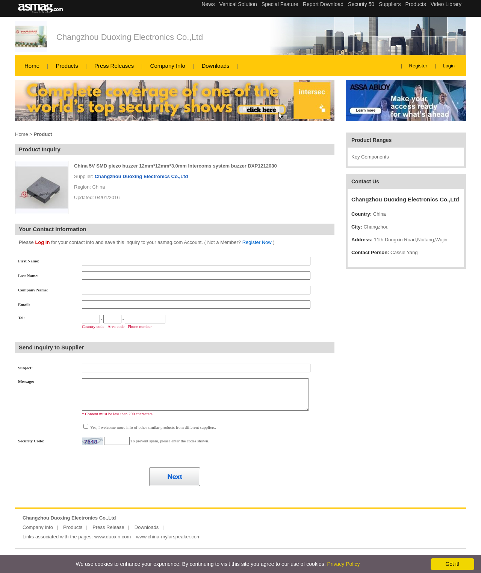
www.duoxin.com (112, 536)
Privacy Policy (343, 564)
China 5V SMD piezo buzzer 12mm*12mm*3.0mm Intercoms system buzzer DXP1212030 (175, 166)
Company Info (167, 65)
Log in (42, 242)
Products (67, 65)
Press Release (108, 527)
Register (418, 66)
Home (31, 65)
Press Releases (114, 65)
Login (449, 66)
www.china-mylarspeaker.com (168, 536)
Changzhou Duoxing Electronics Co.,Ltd (129, 37)
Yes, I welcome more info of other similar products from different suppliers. (152, 427)
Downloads (215, 65)
